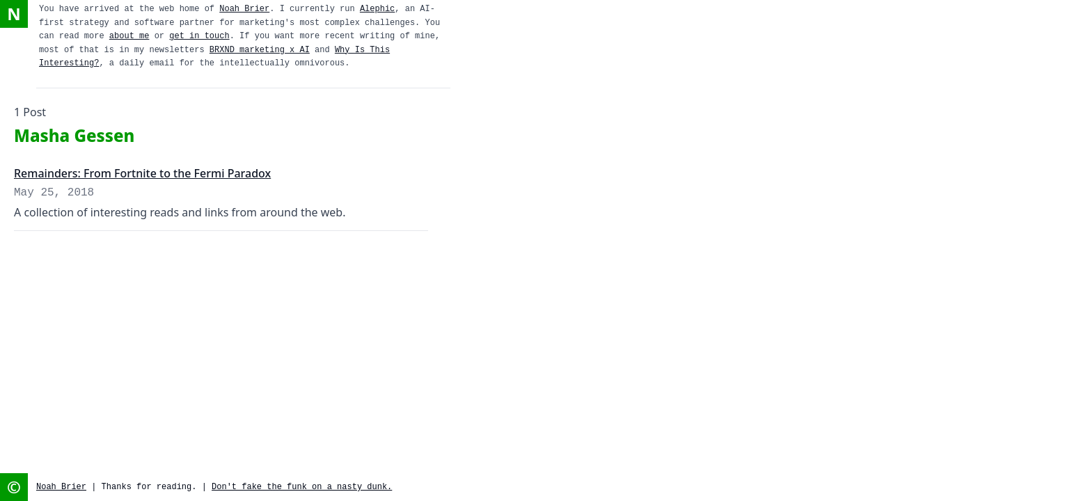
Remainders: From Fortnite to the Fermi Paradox (142, 173)
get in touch (199, 36)
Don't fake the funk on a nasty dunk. (302, 487)
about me (129, 36)
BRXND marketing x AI (260, 50)
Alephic (377, 9)
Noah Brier (244, 9)
